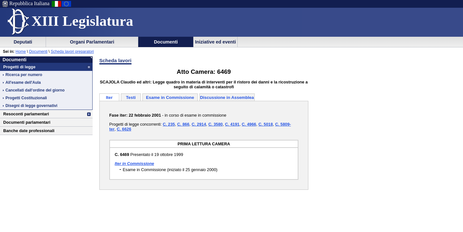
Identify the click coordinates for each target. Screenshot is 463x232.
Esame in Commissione (170, 97)
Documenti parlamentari (26, 122)
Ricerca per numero (23, 74)
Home (20, 51)
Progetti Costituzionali (26, 98)
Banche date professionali (28, 130)
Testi (131, 97)
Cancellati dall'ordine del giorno (35, 90)
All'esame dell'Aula (23, 82)
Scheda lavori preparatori (72, 51)
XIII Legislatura (82, 21)
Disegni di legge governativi (31, 105)
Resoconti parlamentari (26, 113)
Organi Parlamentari (92, 41)
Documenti (166, 41)
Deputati (22, 41)
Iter (109, 97)
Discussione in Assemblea (227, 97)
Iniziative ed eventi (215, 41)
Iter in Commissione (134, 163)
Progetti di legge (19, 66)
